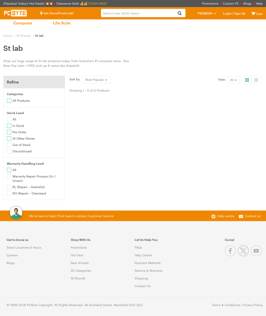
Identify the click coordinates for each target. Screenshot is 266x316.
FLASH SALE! (97, 3)
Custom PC (231, 3)
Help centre (225, 216)
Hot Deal (77, 255)
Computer (22, 22)
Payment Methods (148, 263)
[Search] (180, 14)
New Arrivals (80, 263)
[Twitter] (244, 255)
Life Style (61, 22)
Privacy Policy (253, 305)
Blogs (247, 3)
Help (259, 3)
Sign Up (239, 13)
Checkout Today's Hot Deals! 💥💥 (28, 3)
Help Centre (143, 255)
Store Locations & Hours (24, 247)
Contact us (252, 216)
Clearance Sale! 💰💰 (72, 3)
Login (227, 13)
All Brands (23, 35)
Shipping (141, 278)
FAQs (138, 247)
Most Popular (96, 79)
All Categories (81, 270)
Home (7, 35)
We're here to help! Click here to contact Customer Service (71, 216)
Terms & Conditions (226, 305)
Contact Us (143, 286)
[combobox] (143, 13)
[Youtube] (257, 255)
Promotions (210, 3)
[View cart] (253, 13)
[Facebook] (231, 255)
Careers (12, 255)
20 (233, 80)
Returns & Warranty (149, 270)
